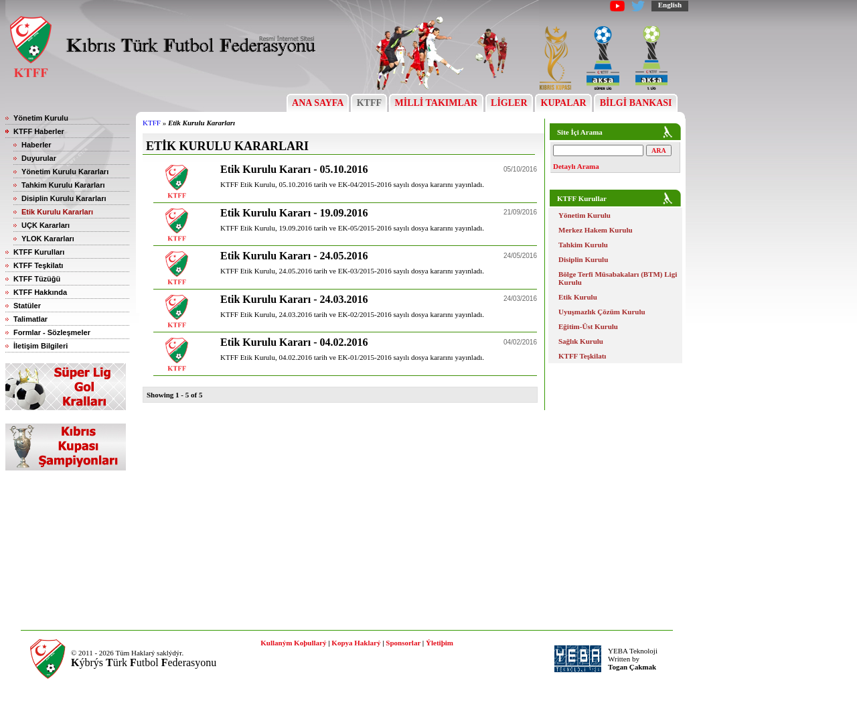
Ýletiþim (439, 643)
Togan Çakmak (632, 667)
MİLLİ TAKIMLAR (436, 103)
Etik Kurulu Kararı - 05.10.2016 (294, 169)
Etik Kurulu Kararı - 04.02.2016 (294, 342)
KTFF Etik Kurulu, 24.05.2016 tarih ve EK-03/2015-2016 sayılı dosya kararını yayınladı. (352, 271)
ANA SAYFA (317, 103)
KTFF (369, 103)
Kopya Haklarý (355, 643)
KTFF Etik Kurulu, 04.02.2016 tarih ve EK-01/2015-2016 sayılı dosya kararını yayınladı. (352, 357)
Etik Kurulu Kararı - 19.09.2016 (294, 212)
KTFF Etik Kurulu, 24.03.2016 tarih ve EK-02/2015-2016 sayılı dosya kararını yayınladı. (352, 314)
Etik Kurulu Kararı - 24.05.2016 (294, 255)
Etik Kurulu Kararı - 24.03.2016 (294, 299)
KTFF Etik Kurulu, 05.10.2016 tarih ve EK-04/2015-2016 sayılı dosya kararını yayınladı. (352, 184)
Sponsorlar (403, 643)
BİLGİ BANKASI (635, 103)
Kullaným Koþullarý (293, 643)
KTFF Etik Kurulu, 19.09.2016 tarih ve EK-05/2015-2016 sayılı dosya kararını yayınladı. (352, 228)
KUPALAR (563, 103)
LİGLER (509, 103)
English (670, 5)
